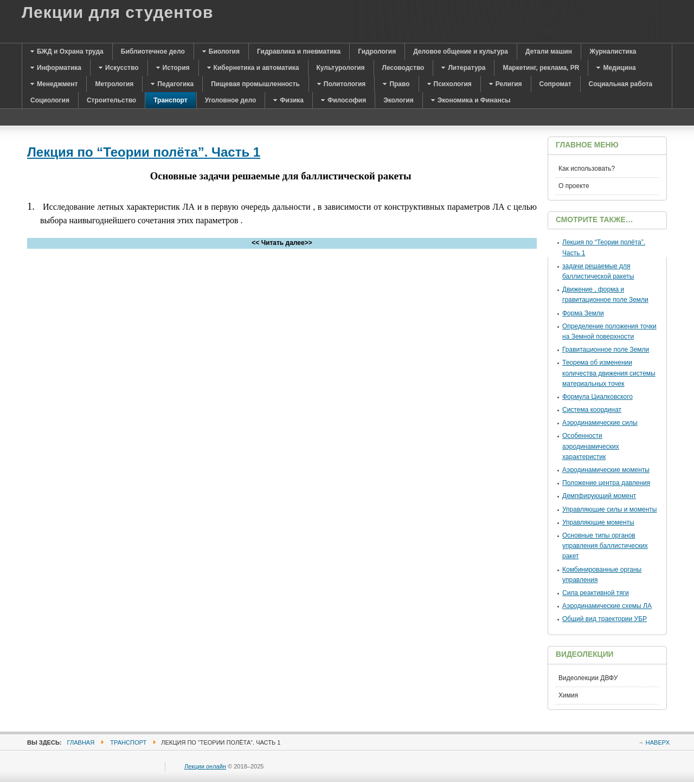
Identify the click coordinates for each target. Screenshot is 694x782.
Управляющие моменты (598, 522)
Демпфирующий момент (599, 496)
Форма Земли (583, 313)
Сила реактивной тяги (595, 593)
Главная (81, 742)
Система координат (591, 409)
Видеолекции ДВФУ (588, 678)
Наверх (658, 742)
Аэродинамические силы (600, 422)
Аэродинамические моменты (606, 470)
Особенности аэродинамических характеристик (590, 446)
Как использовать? (586, 168)
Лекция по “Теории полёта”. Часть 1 (143, 152)
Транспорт (128, 742)
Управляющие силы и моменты (609, 509)
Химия (568, 695)
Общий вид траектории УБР (604, 619)
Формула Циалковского (597, 396)
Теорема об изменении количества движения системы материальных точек (609, 373)
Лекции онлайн (205, 766)
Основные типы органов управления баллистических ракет (605, 546)
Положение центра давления (606, 483)
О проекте (573, 186)
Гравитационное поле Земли (605, 349)
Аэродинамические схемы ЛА (607, 606)
